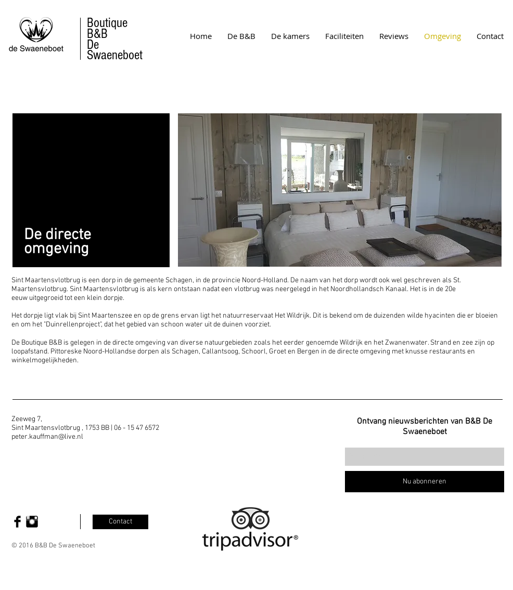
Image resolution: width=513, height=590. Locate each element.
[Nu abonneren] (424, 481)
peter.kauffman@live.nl (47, 436)
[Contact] (120, 522)
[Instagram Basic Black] (32, 522)
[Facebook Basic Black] (17, 522)
